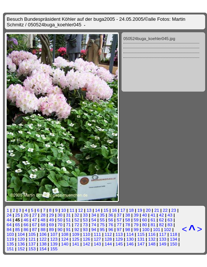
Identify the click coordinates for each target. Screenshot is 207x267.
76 (110, 224)
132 (152, 239)
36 (110, 214)
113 (119, 234)
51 (68, 219)
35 (102, 214)
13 (89, 210)
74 (93, 224)
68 (43, 224)
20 (148, 210)
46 (26, 219)
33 (85, 214)
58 (127, 219)
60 (144, 219)
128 (108, 239)
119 (10, 239)
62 (161, 219)
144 (108, 243)
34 (93, 214)
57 (119, 219)
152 (21, 248)
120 (21, 239)
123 (54, 239)
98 (127, 229)
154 (43, 248)
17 (122, 210)
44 (9, 219)
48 (43, 219)
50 (60, 219)
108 (64, 234)
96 (110, 229)
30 (60, 214)
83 (170, 224)
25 (17, 214)
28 (43, 214)
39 (136, 214)
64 (9, 224)
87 (34, 229)
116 (152, 234)
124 (64, 239)
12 (80, 210)
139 (54, 243)
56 (110, 219)
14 (97, 210)
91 (68, 229)
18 (131, 210)
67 (34, 224)
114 (130, 234)
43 (170, 214)
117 (162, 234)
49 (51, 219)
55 (102, 219)
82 (161, 224)
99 (136, 229)
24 (9, 214)
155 (54, 248)
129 (119, 239)
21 (156, 210)
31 (68, 214)
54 (93, 219)
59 (136, 219)
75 (102, 224)
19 (140, 210)
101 (157, 229)
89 (51, 229)
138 (43, 243)
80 (144, 224)
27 (34, 214)
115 (141, 234)
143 (97, 243)
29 (51, 214)
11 (71, 210)
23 (173, 210)
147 (141, 243)
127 (97, 239)
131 (141, 239)
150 (173, 243)
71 (68, 224)
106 (43, 234)
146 (130, 243)
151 (10, 248)
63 (170, 219)
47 (34, 219)
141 (76, 243)
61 (153, 219)
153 (32, 248)
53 (85, 219)
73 (85, 224)
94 (93, 229)
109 (76, 234)
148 (152, 243)
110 (86, 234)
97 (119, 229)
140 (64, 243)
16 (114, 210)
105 (32, 234)
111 (97, 234)
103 (10, 234)
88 (43, 229)
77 (119, 224)
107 (54, 234)
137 (32, 243)
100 (146, 229)
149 (162, 243)
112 (108, 234)
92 (76, 229)
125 (76, 239)
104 (21, 234)
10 (63, 210)
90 (60, 229)
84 (9, 229)
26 (26, 214)
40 (144, 214)
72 (76, 224)
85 (17, 229)
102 (167, 229)
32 (76, 214)
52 (76, 219)
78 (127, 224)
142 (86, 243)
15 (105, 210)
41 (153, 214)
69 (51, 224)
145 (119, 243)
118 (173, 234)
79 (136, 224)
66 (26, 224)
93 (85, 229)
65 (17, 224)
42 (161, 214)
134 (173, 239)
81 (153, 224)
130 (130, 239)
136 (21, 243)
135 (10, 243)
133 (162, 239)
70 (60, 224)
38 (127, 214)
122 (43, 239)
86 (26, 229)
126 (86, 239)
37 (119, 214)
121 (32, 239)
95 (102, 229)
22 (165, 210)
